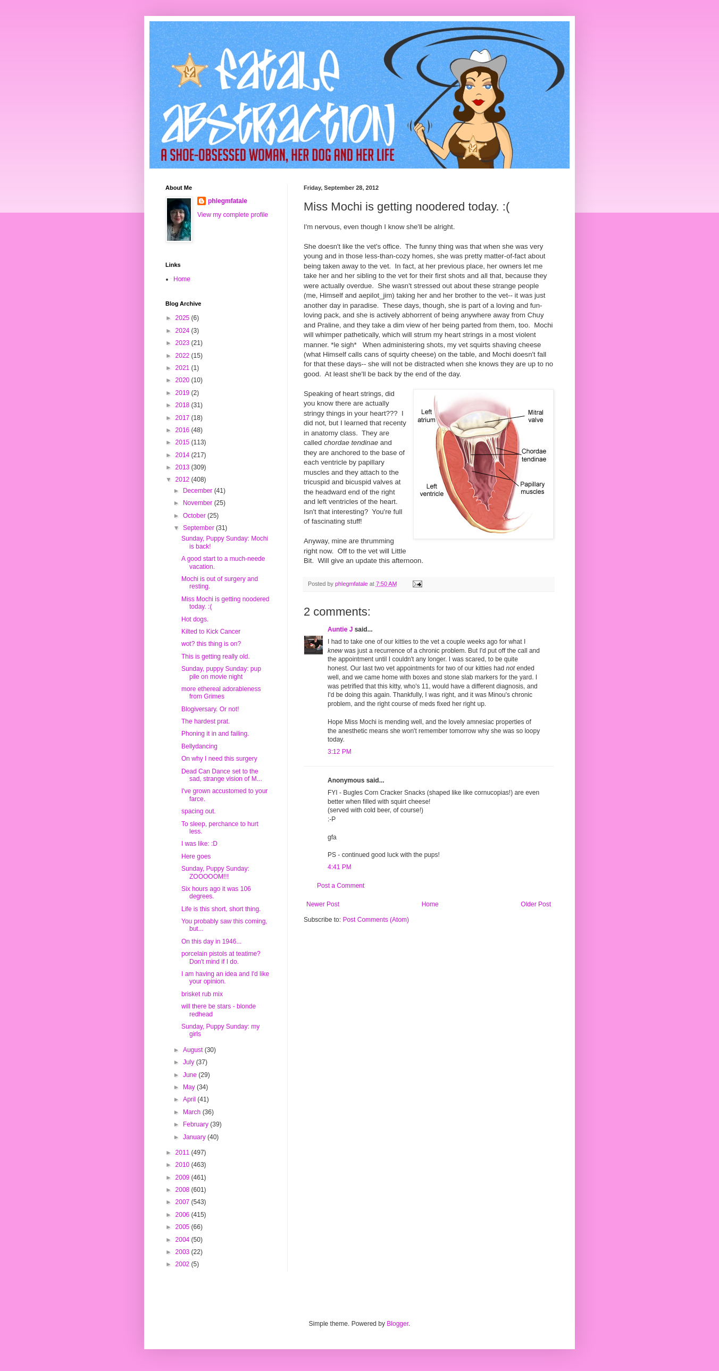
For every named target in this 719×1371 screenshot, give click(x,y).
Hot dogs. (194, 619)
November (198, 503)
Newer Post (322, 904)
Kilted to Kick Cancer (210, 631)
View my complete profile (232, 214)
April (190, 1099)
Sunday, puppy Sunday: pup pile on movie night (221, 672)
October (195, 515)
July (189, 1062)
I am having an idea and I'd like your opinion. (225, 977)
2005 (183, 1227)
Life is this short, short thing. (221, 909)
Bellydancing (199, 746)
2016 (183, 430)
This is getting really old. (215, 656)
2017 (183, 418)
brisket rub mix (202, 994)
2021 (183, 368)
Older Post (536, 904)
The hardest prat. (205, 721)
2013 (183, 467)
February (196, 1124)
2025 (183, 318)
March (193, 1112)
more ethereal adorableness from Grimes (221, 692)
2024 (183, 330)
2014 (183, 455)
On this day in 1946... (211, 941)
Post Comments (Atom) (375, 919)
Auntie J (340, 629)
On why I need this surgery (219, 758)
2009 (183, 1177)
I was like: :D (199, 843)
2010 (183, 1164)
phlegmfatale (227, 201)
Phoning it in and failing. (215, 733)
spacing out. (198, 811)
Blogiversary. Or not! (210, 709)
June (190, 1075)
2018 (183, 405)
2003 (183, 1252)
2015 (183, 442)
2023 (183, 343)
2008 (183, 1189)
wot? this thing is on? (211, 643)
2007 (183, 1202)
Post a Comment (340, 885)
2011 (183, 1152)
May (190, 1087)
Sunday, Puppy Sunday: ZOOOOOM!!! (215, 872)
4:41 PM (340, 867)
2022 (183, 355)
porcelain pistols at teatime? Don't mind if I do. (221, 957)
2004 (183, 1239)
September (199, 528)
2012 (183, 479)
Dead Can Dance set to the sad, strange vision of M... (221, 775)
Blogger (397, 1323)
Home (430, 904)
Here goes (196, 856)
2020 (183, 380)
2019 (183, 393)
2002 (183, 1264)
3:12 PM (340, 751)
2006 (183, 1214)
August (194, 1050)
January (195, 1137)
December (198, 490)
